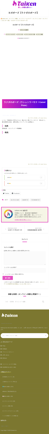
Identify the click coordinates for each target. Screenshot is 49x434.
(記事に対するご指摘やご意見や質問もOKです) (17, 250)
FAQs (3, 346)
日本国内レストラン (7, 376)
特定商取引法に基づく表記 (9, 367)
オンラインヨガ (19, 34)
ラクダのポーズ (35, 200)
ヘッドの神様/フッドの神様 (9, 415)
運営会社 (4, 358)
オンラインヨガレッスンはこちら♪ (37, 118)
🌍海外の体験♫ (6, 386)
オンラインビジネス (7, 401)
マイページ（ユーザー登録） (9, 364)
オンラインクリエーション (9, 411)
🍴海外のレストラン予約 (8, 381)
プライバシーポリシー (8, 352)
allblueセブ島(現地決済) (8, 391)
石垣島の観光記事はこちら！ (23, 220)
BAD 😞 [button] (25, 183)
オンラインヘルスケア (10, 34)
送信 (7, 278)
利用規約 (4, 349)
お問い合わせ (5, 355)
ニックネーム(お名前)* (10, 267)
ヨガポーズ (25, 200)
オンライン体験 (39, 34)
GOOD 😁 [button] (25, 177)
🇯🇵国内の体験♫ (6, 396)
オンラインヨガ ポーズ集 (29, 34)
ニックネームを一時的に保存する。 (15, 274)
